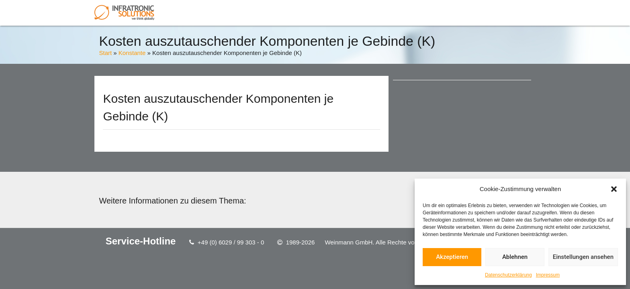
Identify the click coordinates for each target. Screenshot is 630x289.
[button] (614, 189)
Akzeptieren (452, 257)
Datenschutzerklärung (508, 275)
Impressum (548, 275)
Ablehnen (515, 257)
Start (105, 52)
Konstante (132, 52)
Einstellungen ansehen (583, 257)
